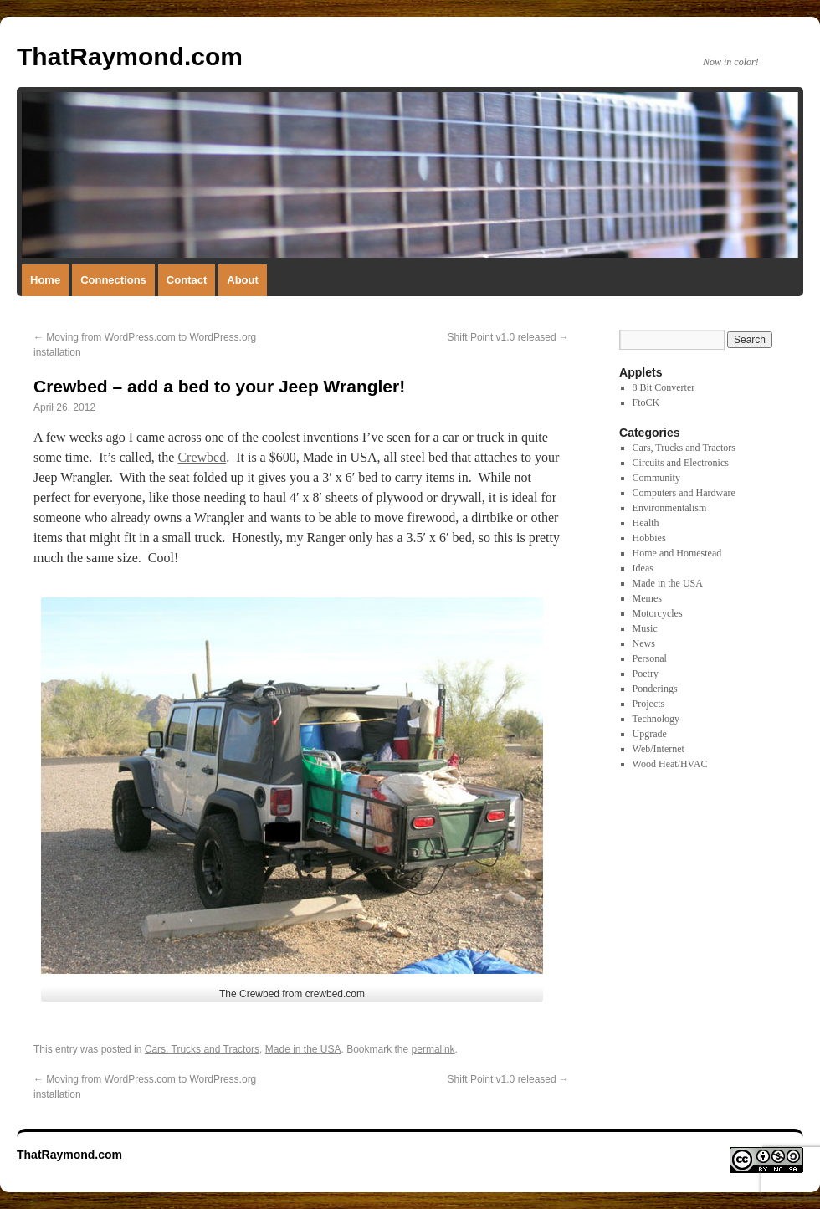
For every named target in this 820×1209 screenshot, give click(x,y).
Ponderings (655, 688)
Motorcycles (658, 613)
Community (656, 478)
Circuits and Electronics (681, 463)
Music (645, 628)
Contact (187, 280)
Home (45, 280)
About (243, 280)
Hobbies (649, 538)
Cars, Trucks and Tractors (202, 1049)
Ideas (643, 568)
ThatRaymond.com (130, 56)
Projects (649, 704)
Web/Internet (658, 749)
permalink (433, 1049)
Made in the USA (303, 1049)
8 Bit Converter (664, 387)
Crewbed (201, 457)
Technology (656, 719)
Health (646, 523)
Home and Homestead (677, 553)
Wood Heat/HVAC (670, 764)
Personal (650, 658)
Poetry (646, 673)
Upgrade (650, 734)
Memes (647, 598)
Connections (113, 280)
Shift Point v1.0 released (508, 337)
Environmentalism (670, 508)
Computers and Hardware (684, 493)
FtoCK (646, 402)
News (644, 643)
